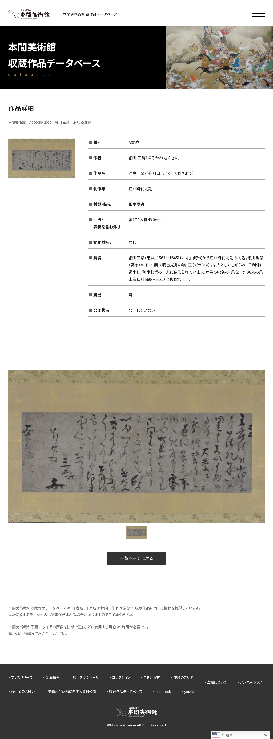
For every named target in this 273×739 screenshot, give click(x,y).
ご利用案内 (152, 677)
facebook (163, 691)
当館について (217, 682)
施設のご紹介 (184, 677)
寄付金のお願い (23, 691)
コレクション (121, 677)
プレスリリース (22, 677)
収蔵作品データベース (125, 691)
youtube (191, 691)
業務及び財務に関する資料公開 (72, 691)
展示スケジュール (86, 677)
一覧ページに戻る (136, 558)
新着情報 (53, 677)
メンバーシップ (251, 682)
